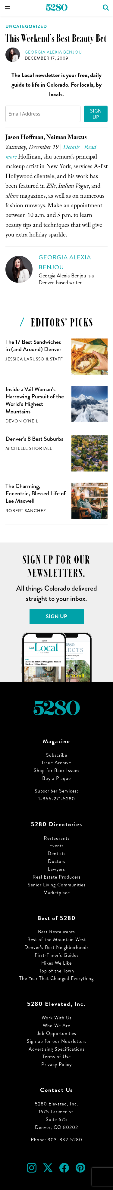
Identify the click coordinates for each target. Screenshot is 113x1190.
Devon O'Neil (21, 421)
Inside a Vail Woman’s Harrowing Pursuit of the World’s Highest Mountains (34, 400)
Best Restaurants (56, 931)
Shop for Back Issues (57, 770)
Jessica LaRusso (25, 359)
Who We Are (56, 1025)
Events (56, 845)
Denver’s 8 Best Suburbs (34, 438)
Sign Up (96, 113)
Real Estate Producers (57, 876)
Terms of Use (56, 1056)
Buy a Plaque (56, 778)
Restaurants (57, 838)
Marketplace (56, 892)
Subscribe (56, 755)
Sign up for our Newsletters (56, 1041)
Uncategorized (26, 26)
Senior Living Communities (57, 884)
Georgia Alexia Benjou (53, 52)
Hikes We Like (56, 963)
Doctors (56, 861)
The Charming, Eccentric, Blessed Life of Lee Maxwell (35, 493)
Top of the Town (56, 970)
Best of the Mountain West (56, 939)
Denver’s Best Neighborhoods (56, 947)
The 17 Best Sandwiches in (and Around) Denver (33, 346)
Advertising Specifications (57, 1049)
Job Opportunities (56, 1033)
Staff (56, 359)
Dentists (57, 853)
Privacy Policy (56, 1064)
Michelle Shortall (28, 448)
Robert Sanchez (25, 511)
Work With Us (57, 1017)
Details (71, 148)
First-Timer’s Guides (57, 955)
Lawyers (56, 869)
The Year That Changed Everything (56, 978)
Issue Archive (56, 762)
